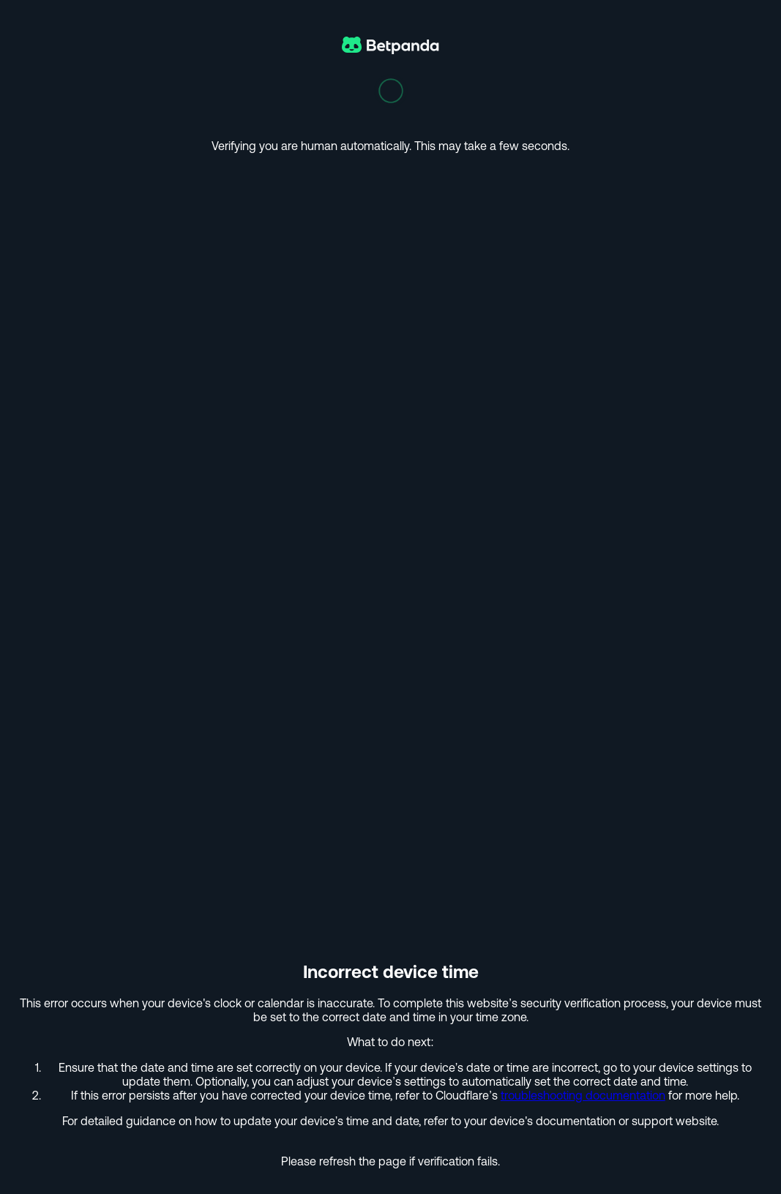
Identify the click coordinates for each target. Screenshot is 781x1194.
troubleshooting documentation (583, 1095)
